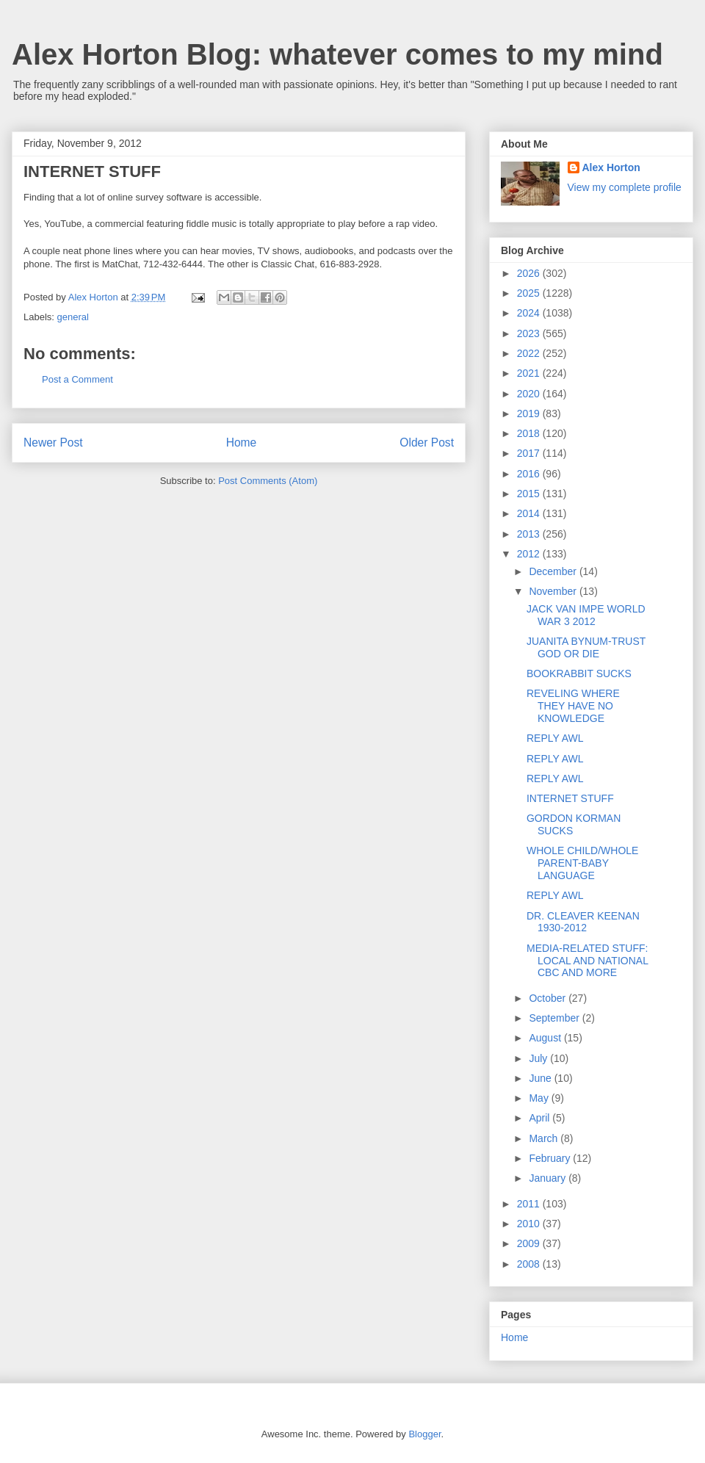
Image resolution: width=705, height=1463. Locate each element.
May (540, 1098)
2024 (530, 313)
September (555, 1018)
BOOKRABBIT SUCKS (579, 673)
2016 (530, 474)
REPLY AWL (555, 738)
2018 (530, 433)
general (73, 316)
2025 (530, 293)
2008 (530, 1264)
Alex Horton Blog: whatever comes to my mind (337, 54)
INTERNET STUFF (570, 798)
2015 (530, 493)
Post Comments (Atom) (267, 480)
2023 (530, 333)
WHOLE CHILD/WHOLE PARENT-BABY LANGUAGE (582, 863)
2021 (530, 373)
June (541, 1078)
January (548, 1178)
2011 (530, 1204)
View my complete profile (625, 187)
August (546, 1038)
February (551, 1158)
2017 (530, 453)
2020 (530, 394)
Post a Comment (77, 379)
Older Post (427, 442)
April (540, 1118)
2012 (530, 554)
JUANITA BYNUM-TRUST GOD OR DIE (586, 647)
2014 (530, 513)
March (544, 1138)
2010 (530, 1223)
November (554, 591)
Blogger (424, 1433)
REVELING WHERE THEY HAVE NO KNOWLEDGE (573, 705)
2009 (530, 1243)
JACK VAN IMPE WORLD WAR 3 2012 (586, 615)
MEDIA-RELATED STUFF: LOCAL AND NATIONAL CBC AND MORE (587, 960)
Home (241, 442)
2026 (530, 273)
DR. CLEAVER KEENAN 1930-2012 (583, 922)
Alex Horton (611, 167)
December (554, 571)
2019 (530, 413)
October (548, 998)
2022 (530, 353)
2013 (530, 534)
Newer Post (53, 442)
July (539, 1058)
